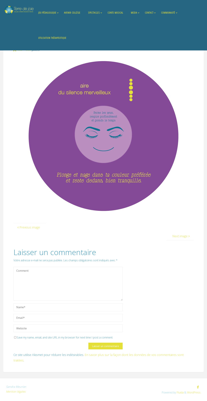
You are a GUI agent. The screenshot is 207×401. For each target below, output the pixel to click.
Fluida (180, 392)
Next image (181, 236)
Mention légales (16, 391)
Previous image (28, 227)
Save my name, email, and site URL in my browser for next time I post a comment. (63, 337)
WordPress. (194, 392)
